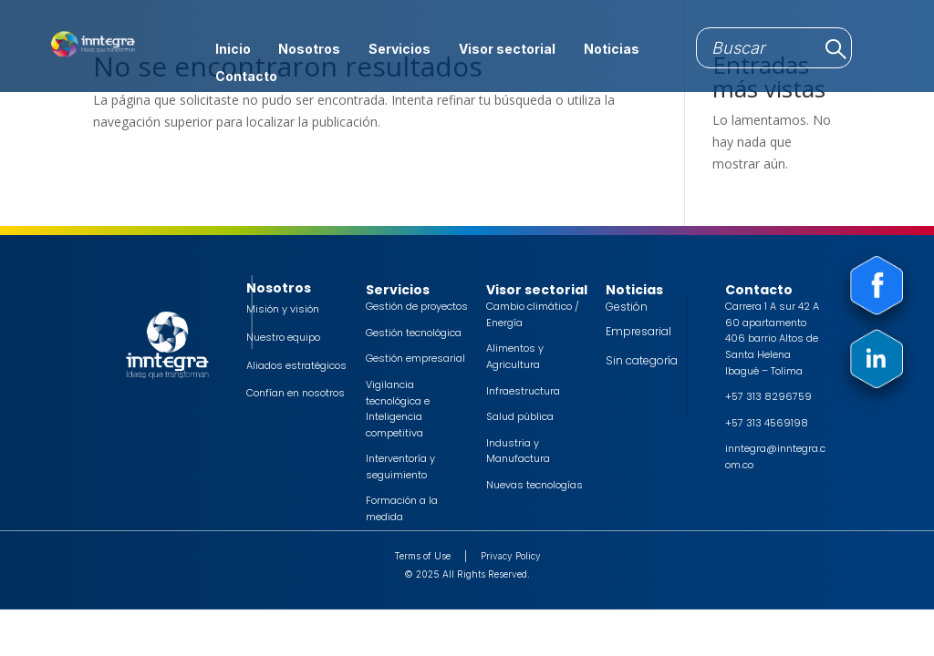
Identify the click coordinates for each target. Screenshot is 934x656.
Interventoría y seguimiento (400, 466)
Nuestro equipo (283, 337)
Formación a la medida (402, 508)
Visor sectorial (507, 49)
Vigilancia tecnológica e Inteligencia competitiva (398, 408)
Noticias (611, 49)
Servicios (399, 49)
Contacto (246, 77)
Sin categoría (642, 360)
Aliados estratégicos (296, 365)
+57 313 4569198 (766, 422)
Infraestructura (523, 391)
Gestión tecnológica (414, 332)
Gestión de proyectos (417, 306)
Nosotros (309, 49)
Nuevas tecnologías (534, 484)
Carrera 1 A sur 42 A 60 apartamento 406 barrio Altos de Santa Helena (772, 330)
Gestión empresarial (415, 358)
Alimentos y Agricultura (515, 356)
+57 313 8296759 (768, 396)
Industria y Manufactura (518, 451)
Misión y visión (282, 309)
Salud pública (520, 416)
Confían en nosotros (295, 392)
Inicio (233, 49)
